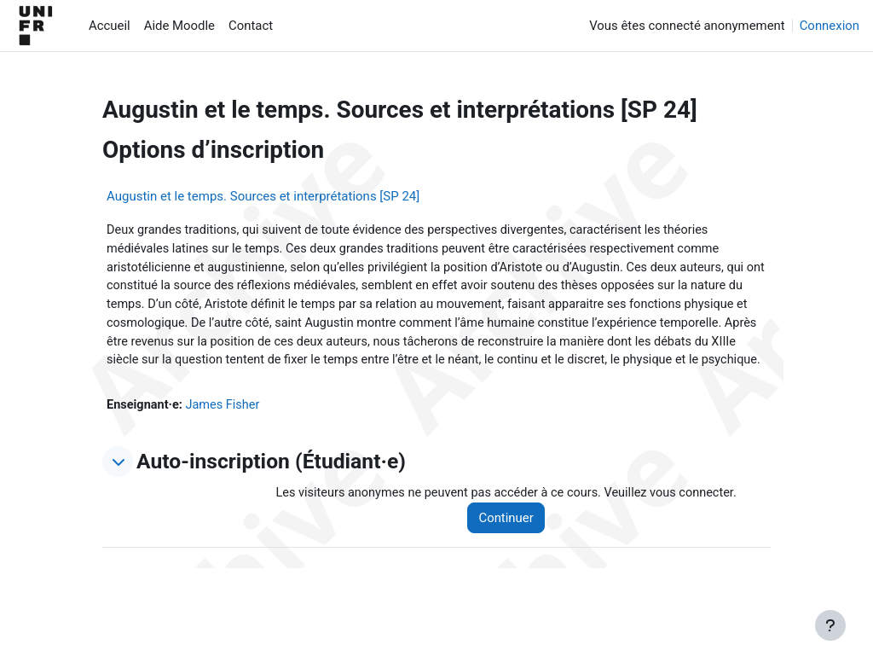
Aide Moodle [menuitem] (179, 25)
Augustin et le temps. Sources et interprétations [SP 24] (263, 196)
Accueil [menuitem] (109, 25)
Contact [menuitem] (250, 25)
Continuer (512, 541)
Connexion (829, 25)
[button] (117, 485)
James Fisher (225, 428)
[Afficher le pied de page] (830, 625)
